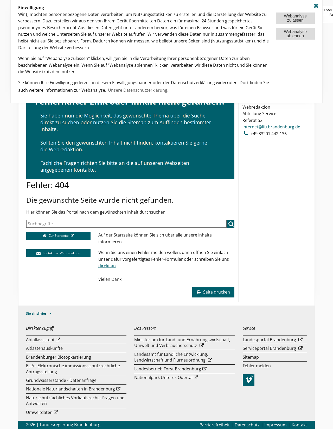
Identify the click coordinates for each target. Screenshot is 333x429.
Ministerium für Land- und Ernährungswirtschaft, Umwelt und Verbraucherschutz (182, 342)
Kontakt (299, 425)
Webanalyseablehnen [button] (295, 33)
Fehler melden (257, 366)
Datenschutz (247, 425)
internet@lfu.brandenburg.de (271, 127)
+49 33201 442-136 (269, 133)
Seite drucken (213, 292)
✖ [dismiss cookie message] (316, 5)
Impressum (275, 425)
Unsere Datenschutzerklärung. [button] (138, 90)
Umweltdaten (39, 412)
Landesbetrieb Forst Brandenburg (167, 369)
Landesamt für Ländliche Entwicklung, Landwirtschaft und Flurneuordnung (171, 357)
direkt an (107, 266)
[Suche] (126, 224)
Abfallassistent (40, 340)
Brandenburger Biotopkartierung (58, 357)
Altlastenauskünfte (44, 348)
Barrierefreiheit (215, 425)
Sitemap (251, 357)
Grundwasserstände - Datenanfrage (61, 380)
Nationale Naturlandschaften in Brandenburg (70, 389)
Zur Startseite (56, 235)
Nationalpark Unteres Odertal (163, 377)
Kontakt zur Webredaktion (58, 253)
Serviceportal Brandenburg (269, 348)
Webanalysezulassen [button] (295, 18)
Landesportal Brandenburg (269, 340)
